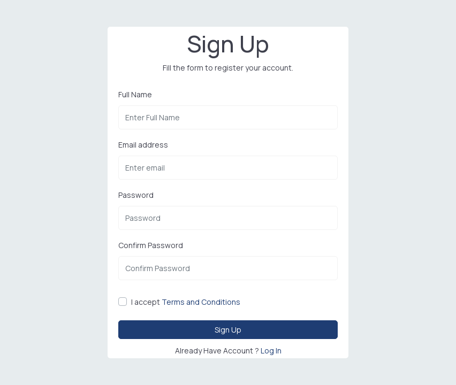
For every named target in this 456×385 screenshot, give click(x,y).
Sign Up (228, 329)
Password (136, 195)
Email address (143, 145)
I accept (185, 302)
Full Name (135, 94)
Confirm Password (150, 246)
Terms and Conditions (201, 302)
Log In (271, 350)
